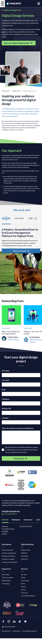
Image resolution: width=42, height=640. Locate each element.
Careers (23, 589)
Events (23, 583)
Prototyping (5, 583)
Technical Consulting (8, 559)
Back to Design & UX (11, 10)
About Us (24, 569)
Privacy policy (6, 631)
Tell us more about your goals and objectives (17, 428)
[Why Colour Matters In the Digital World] (11, 325)
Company (5, 418)
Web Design (5, 574)
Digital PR (24, 553)
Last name (5, 380)
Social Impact (25, 580)
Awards (23, 586)
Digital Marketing (27, 544)
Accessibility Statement (28, 596)
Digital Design (6, 580)
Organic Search (25, 550)
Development (7, 544)
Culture (23, 577)
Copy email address (9, 514)
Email (4, 390)
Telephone (5, 399)
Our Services (7, 91)
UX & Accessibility (7, 577)
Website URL (6, 408)
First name (5, 371)
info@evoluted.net (11, 511)
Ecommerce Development (9, 562)
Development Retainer (8, 556)
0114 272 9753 (26, 526)
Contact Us (24, 592)
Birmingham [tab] (16, 520)
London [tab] (38, 520)
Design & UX (17, 91)
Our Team (24, 574)
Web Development (7, 550)
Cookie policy (16, 631)
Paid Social (24, 559)
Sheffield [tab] (5, 520)
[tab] (6, 219)
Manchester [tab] (28, 520)
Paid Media (24, 556)
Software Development (9, 553)
